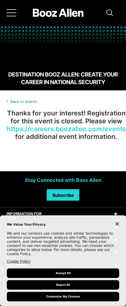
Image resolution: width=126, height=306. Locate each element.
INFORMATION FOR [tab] (24, 213)
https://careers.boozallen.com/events (66, 129)
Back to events (23, 101)
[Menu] (11, 13)
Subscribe (63, 195)
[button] (109, 13)
